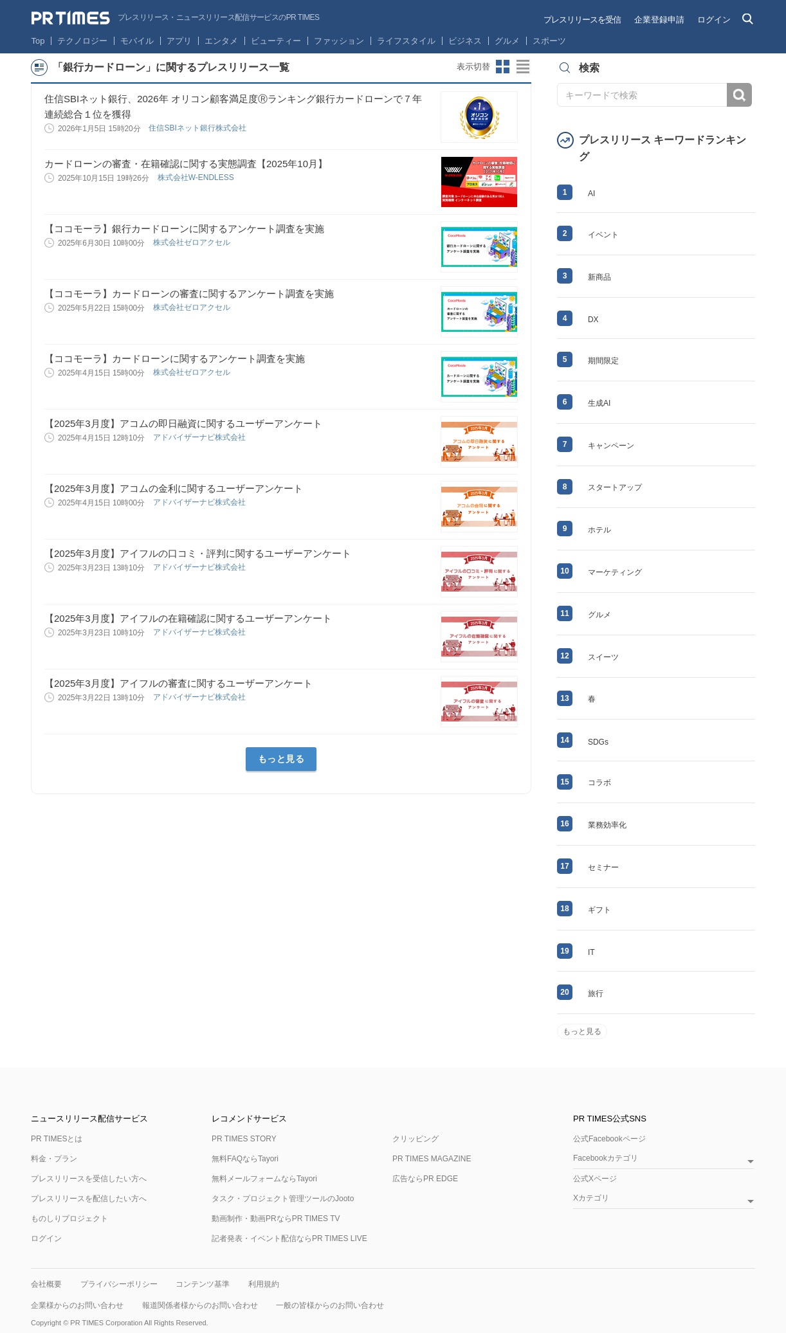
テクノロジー (82, 41)
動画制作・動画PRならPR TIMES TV (276, 1218)
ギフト (599, 909)
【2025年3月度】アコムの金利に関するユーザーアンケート (173, 488)
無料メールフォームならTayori (264, 1178)
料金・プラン (54, 1158)
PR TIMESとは (56, 1138)
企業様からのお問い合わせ (77, 1305)
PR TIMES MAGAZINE (431, 1158)
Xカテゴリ (591, 1198)
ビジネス (465, 41)
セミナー (603, 867)
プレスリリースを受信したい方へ (89, 1178)
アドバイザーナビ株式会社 (200, 437)
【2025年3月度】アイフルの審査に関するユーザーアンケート (178, 683)
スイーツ (603, 657)
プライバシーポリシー (119, 1284)
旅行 (595, 993)
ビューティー (276, 41)
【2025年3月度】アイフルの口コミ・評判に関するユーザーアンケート (197, 553)
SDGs (598, 742)
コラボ (599, 782)
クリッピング (415, 1138)
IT (591, 952)
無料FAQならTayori (245, 1158)
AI (591, 193)
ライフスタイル (406, 41)
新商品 (599, 277)
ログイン (714, 19)
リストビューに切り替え (523, 67)
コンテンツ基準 (203, 1284)
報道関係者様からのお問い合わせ (200, 1305)
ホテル (599, 529)
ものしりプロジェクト (69, 1218)
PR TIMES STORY (244, 1138)
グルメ (507, 41)
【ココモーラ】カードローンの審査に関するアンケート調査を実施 (189, 293)
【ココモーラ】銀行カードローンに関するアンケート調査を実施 (184, 228)
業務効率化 (607, 825)
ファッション (339, 41)
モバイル (137, 41)
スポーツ (549, 41)
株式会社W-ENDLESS (197, 177)
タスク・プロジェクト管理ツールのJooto (283, 1198)
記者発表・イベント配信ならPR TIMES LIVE (289, 1238)
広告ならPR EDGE (425, 1178)
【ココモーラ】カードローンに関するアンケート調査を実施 (174, 358)
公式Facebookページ (609, 1138)
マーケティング (615, 572)
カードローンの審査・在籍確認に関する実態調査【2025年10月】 (185, 163)
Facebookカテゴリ (605, 1158)
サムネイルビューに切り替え (503, 67)
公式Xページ (595, 1178)
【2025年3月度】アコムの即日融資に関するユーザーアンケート (183, 423)
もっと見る (281, 759)
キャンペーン (611, 445)
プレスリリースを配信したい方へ (89, 1198)
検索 (739, 95)
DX (593, 319)
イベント (603, 234)
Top (38, 41)
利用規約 (263, 1284)
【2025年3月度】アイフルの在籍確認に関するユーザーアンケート (188, 618)
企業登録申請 (659, 19)
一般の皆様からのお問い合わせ (330, 1305)
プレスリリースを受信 (582, 19)
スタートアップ (615, 487)
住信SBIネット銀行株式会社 (198, 127)
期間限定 (603, 360)
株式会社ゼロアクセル (192, 242)
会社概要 (46, 1284)
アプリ (179, 41)
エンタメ (221, 41)
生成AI (599, 403)
